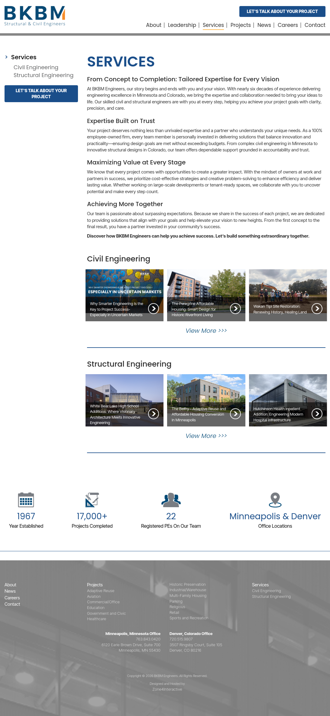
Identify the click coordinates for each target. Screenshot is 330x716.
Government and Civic (106, 613)
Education (96, 607)
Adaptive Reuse (100, 590)
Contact (315, 25)
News (264, 25)
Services (213, 25)
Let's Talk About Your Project (282, 11)
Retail (174, 612)
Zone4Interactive (167, 689)
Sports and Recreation (189, 617)
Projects (241, 25)
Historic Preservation (188, 584)
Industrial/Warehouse (188, 589)
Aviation (94, 596)
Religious (177, 606)
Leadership (182, 25)
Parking (176, 601)
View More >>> (206, 330)
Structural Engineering (44, 75)
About (153, 25)
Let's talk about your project (41, 93)
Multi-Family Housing (188, 595)
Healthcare (96, 618)
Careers (288, 25)
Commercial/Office (103, 601)
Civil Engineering (36, 67)
